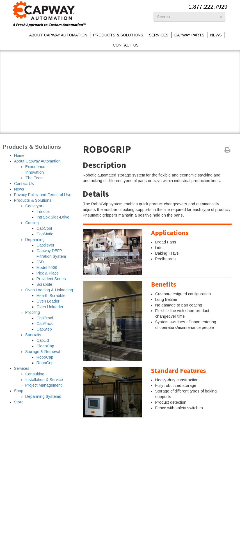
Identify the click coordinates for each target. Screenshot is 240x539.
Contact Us (126, 45)
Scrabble (44, 284)
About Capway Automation (58, 35)
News (216, 35)
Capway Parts (189, 35)
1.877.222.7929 (207, 7)
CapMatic (44, 234)
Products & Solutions (118, 35)
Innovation (34, 172)
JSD (40, 262)
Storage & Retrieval (42, 351)
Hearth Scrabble (50, 295)
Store (19, 402)
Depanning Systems (43, 396)
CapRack (44, 323)
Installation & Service (44, 379)
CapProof (44, 318)
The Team (34, 178)
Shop (18, 391)
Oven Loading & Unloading (49, 290)
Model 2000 (46, 267)
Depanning (35, 239)
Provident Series (51, 279)
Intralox (43, 211)
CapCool (44, 228)
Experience (35, 166)
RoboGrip (45, 363)
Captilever (45, 245)
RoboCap (44, 357)
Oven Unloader (49, 307)
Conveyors (35, 206)
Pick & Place (47, 273)
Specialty (33, 335)
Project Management (43, 385)
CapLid (42, 340)
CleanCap (45, 346)
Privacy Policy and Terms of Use (42, 194)
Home (19, 155)
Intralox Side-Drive (52, 217)
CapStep (44, 329)
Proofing (32, 312)
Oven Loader (48, 301)
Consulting (34, 374)
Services (158, 35)
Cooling (32, 222)
